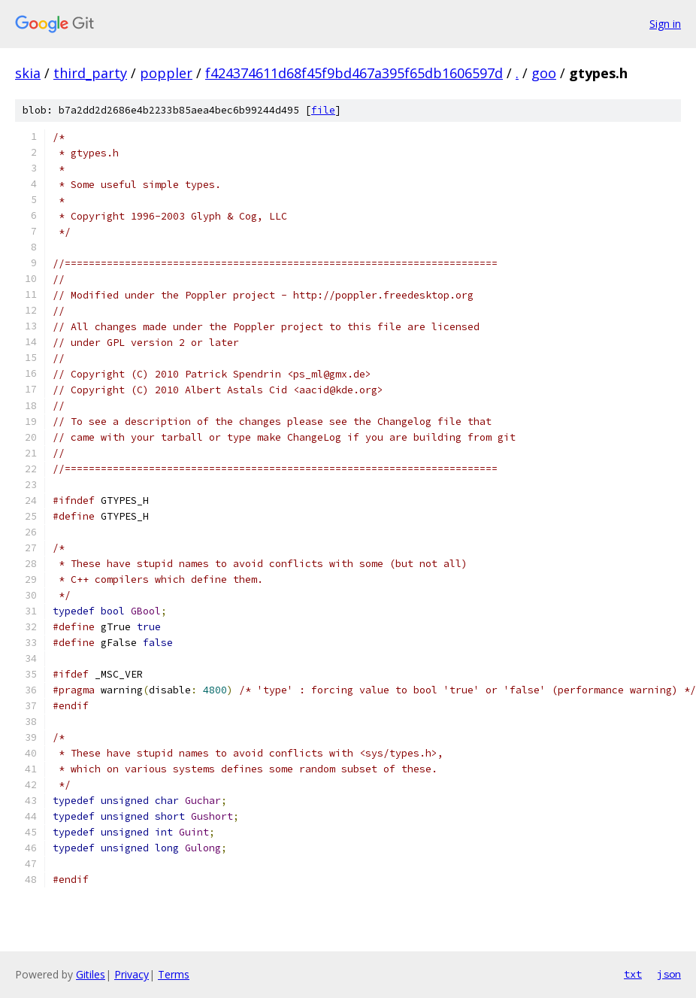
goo (543, 73)
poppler (166, 73)
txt (633, 974)
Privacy (131, 974)
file (323, 110)
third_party (90, 73)
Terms (173, 974)
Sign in (665, 24)
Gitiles (90, 974)
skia (28, 73)
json (669, 974)
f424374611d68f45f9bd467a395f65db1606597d (354, 73)
